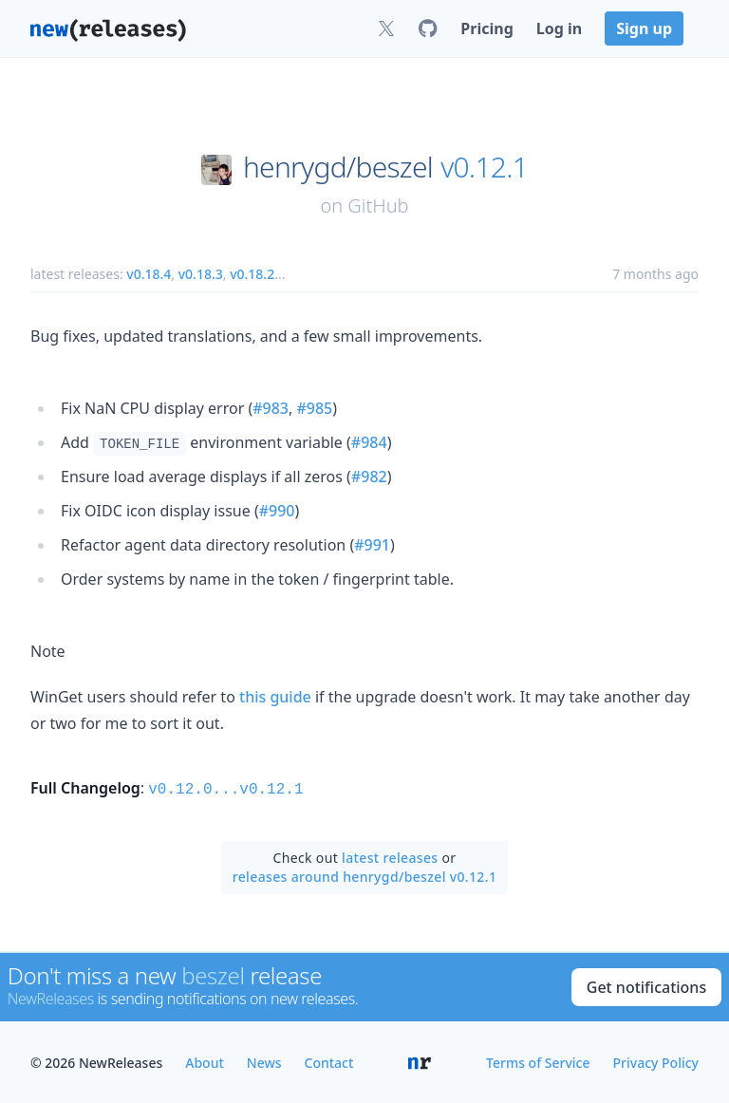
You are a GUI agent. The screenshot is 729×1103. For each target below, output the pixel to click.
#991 (372, 544)
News (264, 1061)
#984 (369, 442)
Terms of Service (537, 1061)
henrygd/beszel (338, 167)
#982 (369, 476)
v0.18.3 (200, 274)
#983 (270, 408)
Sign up (644, 28)
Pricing (486, 28)
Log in (559, 28)
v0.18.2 (252, 274)
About (204, 1061)
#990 (277, 510)
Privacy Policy (656, 1061)
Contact (329, 1061)
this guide (275, 696)
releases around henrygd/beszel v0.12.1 (365, 875)
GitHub (377, 205)
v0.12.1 (484, 167)
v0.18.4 (148, 274)
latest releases (390, 856)
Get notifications (646, 985)
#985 (314, 408)
